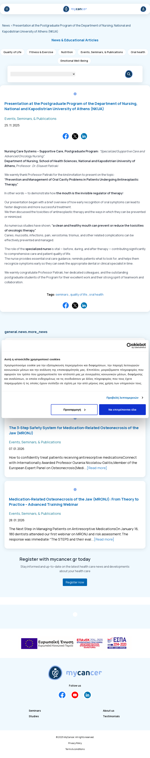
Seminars (35, 710)
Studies (34, 716)
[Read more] (97, 468)
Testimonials (111, 716)
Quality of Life (12, 52)
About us (108, 710)
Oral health (138, 52)
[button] (75, 40)
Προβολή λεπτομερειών (122, 397)
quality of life (78, 294)
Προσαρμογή (75, 409)
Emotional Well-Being (74, 60)
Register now (75, 582)
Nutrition (67, 52)
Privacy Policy (75, 743)
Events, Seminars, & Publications (102, 52)
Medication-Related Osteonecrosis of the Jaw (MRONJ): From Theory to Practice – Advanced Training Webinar (74, 502)
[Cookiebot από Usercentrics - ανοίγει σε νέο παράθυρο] (129, 346)
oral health (96, 294)
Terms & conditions (75, 749)
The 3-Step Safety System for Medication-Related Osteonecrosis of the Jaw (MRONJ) (74, 430)
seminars (62, 294)
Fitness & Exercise (41, 52)
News (6, 25)
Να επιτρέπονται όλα (122, 409)
